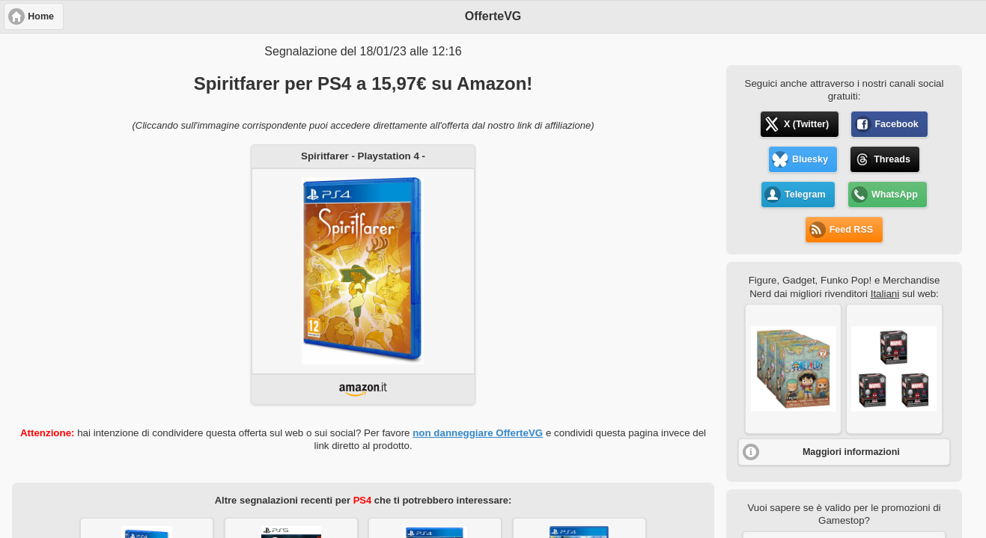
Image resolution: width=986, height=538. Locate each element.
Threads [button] (892, 159)
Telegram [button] (805, 194)
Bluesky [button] (810, 159)
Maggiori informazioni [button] (851, 452)
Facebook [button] (896, 124)
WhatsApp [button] (894, 194)
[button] (793, 369)
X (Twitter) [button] (806, 124)
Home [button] (41, 16)
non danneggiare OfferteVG (478, 432)
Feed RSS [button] (851, 229)
